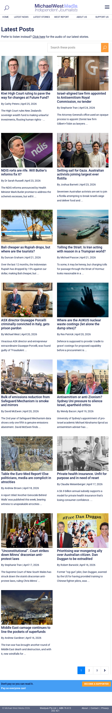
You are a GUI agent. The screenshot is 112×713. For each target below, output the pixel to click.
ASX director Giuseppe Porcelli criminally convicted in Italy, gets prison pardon (25, 324)
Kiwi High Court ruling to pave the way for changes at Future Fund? (25, 95)
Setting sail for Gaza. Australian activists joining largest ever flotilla (80, 174)
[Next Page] (105, 670)
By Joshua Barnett (67, 184)
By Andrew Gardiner (12, 637)
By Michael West (10, 334)
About (85, 708)
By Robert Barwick (67, 564)
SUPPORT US (101, 17)
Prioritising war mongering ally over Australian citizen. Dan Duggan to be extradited (79, 555)
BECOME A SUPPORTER (96, 684)
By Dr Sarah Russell (12, 180)
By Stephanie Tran (67, 107)
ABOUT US (82, 17)
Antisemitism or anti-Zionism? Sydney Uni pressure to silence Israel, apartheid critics (79, 401)
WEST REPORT (61, 17)
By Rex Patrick (65, 334)
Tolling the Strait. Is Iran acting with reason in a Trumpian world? (81, 249)
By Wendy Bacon (66, 411)
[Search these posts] (74, 47)
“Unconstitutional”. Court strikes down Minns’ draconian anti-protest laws (25, 555)
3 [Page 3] (97, 670)
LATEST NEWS (21, 17)
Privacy (105, 708)
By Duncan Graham (12, 257)
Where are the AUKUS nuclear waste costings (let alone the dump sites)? (79, 324)
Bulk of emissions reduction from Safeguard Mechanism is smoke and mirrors (25, 401)
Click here (38, 37)
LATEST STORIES (41, 17)
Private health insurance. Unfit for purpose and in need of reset (82, 476)
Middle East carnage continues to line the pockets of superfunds (25, 630)
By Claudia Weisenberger (71, 484)
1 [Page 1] (81, 670)
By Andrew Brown (11, 488)
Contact (95, 708)
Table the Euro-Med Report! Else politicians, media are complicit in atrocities (26, 478)
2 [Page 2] (89, 670)
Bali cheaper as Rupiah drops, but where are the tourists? (25, 249)
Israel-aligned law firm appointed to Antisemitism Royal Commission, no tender (81, 97)
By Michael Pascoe (67, 257)
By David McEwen (11, 411)
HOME (5, 17)
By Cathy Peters (10, 103)
